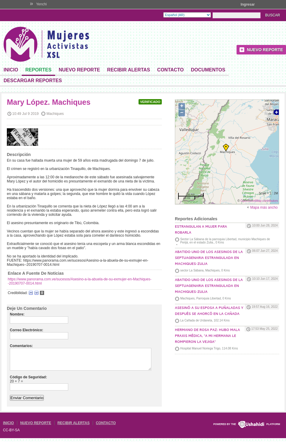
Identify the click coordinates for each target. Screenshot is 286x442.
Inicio (11, 69)
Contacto (170, 69)
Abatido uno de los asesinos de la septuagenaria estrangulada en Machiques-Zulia (209, 258)
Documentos (208, 69)
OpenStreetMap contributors (259, 200)
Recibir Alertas (128, 69)
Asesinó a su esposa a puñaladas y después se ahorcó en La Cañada (209, 311)
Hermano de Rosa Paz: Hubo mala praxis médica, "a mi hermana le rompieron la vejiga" (207, 336)
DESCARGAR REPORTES (33, 80)
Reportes (38, 69)
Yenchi (41, 4)
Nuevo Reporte (265, 49)
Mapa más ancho (264, 207)
